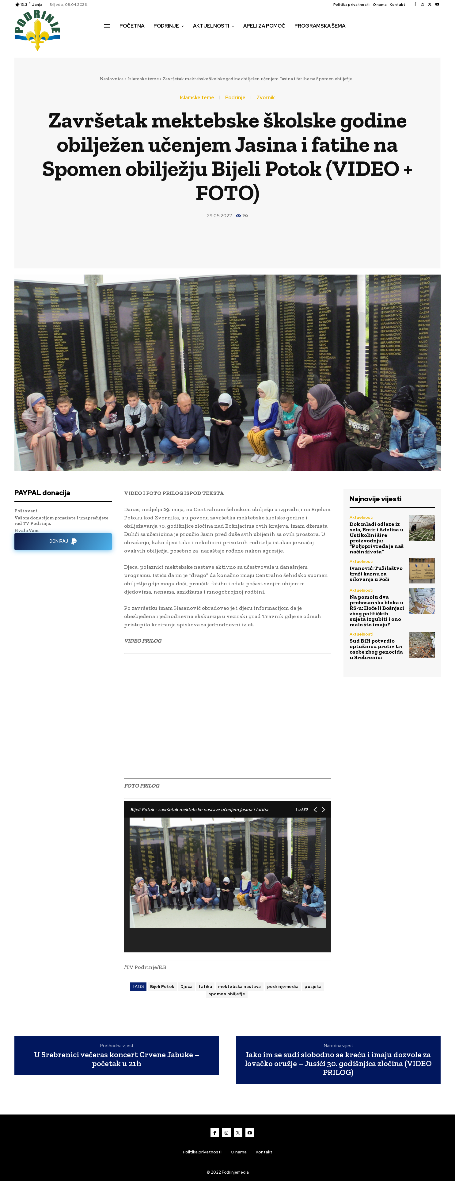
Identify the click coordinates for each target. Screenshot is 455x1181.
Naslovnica (111, 79)
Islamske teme (143, 79)
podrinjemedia (283, 986)
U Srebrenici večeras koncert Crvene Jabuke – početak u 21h (116, 1059)
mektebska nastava (239, 986)
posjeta (313, 986)
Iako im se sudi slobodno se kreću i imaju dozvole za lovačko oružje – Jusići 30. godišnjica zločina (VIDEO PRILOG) (338, 1063)
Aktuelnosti (361, 517)
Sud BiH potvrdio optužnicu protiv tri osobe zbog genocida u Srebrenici (376, 649)
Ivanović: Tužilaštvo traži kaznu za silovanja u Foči (376, 574)
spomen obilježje (227, 994)
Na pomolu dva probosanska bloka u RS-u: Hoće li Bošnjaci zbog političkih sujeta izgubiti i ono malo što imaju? (377, 611)
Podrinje (235, 97)
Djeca (186, 986)
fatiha (205, 986)
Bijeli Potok (162, 986)
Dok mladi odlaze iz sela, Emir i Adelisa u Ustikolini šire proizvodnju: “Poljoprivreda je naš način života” (377, 538)
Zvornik (265, 97)
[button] (111, 39)
